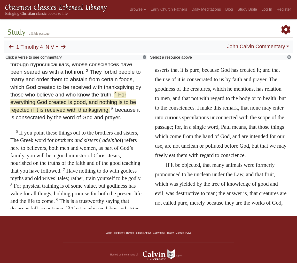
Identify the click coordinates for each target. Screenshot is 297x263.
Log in (109, 232)
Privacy (170, 232)
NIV (50, 47)
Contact (180, 232)
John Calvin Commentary (256, 46)
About (147, 232)
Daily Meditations (206, 9)
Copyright (158, 232)
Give (188, 232)
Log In (266, 9)
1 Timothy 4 (29, 47)
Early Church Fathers (168, 9)
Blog (229, 9)
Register (283, 9)
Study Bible (247, 9)
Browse (138, 9)
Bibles (139, 232)
